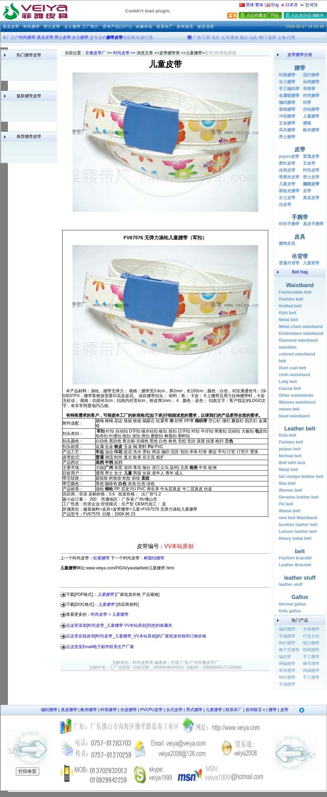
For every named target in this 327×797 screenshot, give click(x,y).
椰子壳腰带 (289, 649)
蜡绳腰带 (311, 649)
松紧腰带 (101, 558)
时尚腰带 (31, 26)
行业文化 (311, 636)
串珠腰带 (287, 670)
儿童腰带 (214, 709)
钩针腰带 (287, 643)
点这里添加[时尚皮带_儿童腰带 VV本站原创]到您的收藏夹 (119, 625)
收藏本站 (144, 26)
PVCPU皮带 (151, 709)
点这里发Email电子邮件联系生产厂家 (100, 646)
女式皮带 (174, 709)
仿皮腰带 (128, 709)
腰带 (273, 709)
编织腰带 (287, 629)
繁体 (259, 4)
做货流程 (205, 26)
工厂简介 (90, 26)
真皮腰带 (69, 709)
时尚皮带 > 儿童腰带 (110, 614)
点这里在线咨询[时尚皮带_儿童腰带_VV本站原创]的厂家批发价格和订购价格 (136, 636)
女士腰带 (72, 26)
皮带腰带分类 (299, 54)
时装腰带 (108, 709)
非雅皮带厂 (95, 53)
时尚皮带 (121, 53)
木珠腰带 (311, 629)
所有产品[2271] (117, 26)
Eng (272, 4)
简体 (246, 4)
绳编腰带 (287, 663)
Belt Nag (300, 272)
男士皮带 (52, 26)
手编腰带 (287, 636)
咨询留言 (186, 26)
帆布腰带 (88, 709)
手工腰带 (311, 656)
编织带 (285, 656)
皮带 (284, 709)
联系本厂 (164, 26)
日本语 (289, 4)
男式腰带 (194, 709)
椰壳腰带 (311, 663)
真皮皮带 (11, 26)
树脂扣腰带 (154, 558)
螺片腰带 (311, 643)
